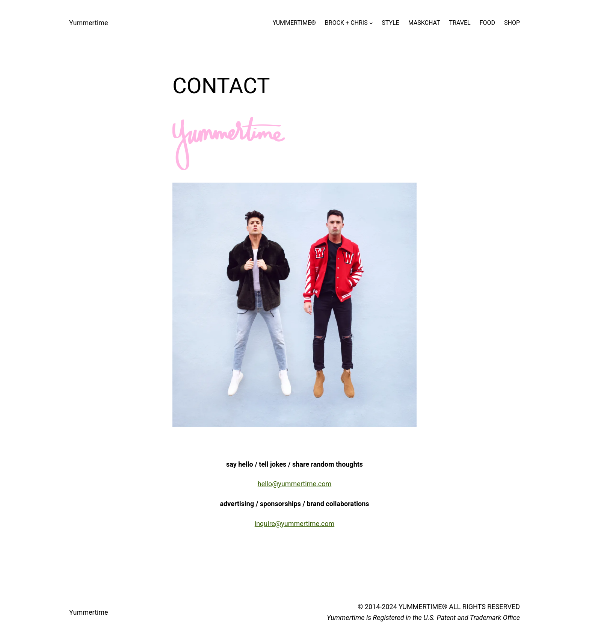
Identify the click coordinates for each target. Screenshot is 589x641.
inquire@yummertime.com (294, 524)
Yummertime (88, 23)
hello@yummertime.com (295, 484)
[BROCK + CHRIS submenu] (371, 23)
